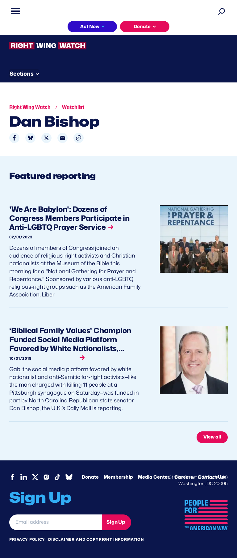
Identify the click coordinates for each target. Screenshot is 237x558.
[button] (78, 138)
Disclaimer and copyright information (96, 539)
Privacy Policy (27, 539)
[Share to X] (46, 138)
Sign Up (115, 522)
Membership (118, 477)
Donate (142, 26)
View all (212, 437)
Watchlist (73, 107)
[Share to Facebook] (14, 138)
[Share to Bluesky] (30, 138)
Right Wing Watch (30, 107)
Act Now (89, 26)
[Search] (221, 11)
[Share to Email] (62, 138)
